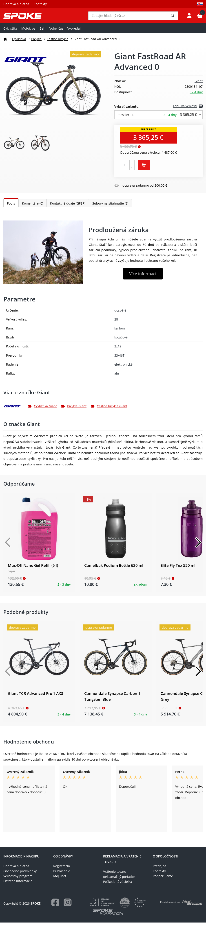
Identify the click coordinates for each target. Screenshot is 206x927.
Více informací (142, 278)
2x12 (117, 351)
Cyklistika (10, 33)
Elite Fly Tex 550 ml (178, 570)
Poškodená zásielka (117, 886)
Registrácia (61, 870)
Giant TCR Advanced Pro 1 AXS (35, 698)
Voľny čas (56, 33)
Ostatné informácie (17, 885)
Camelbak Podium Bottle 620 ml (113, 570)
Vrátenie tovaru (114, 876)
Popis (11, 208)
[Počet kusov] (125, 169)
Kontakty (40, 4)
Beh (42, 33)
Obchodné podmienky (20, 875)
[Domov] (5, 43)
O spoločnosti (165, 861)
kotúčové (121, 342)
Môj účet (59, 881)
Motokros (28, 33)
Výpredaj (74, 33)
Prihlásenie (61, 875)
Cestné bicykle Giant (109, 411)
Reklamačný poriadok (119, 881)
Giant (199, 85)
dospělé (120, 315)
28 (116, 324)
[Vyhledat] (172, 18)
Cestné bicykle (57, 43)
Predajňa (159, 870)
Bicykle (36, 43)
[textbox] (159, 119)
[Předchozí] (8, 547)
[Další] (198, 547)
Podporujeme (163, 881)
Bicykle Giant (73, 411)
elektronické (123, 369)
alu (116, 378)
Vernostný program (17, 881)
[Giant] (15, 410)
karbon (119, 333)
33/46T (119, 360)
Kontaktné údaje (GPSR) (67, 208)
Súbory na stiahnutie (110, 208)
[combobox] (158, 119)
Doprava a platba (16, 4)
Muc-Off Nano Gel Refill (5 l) (33, 570)
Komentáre (32, 208)
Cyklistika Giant (42, 411)
